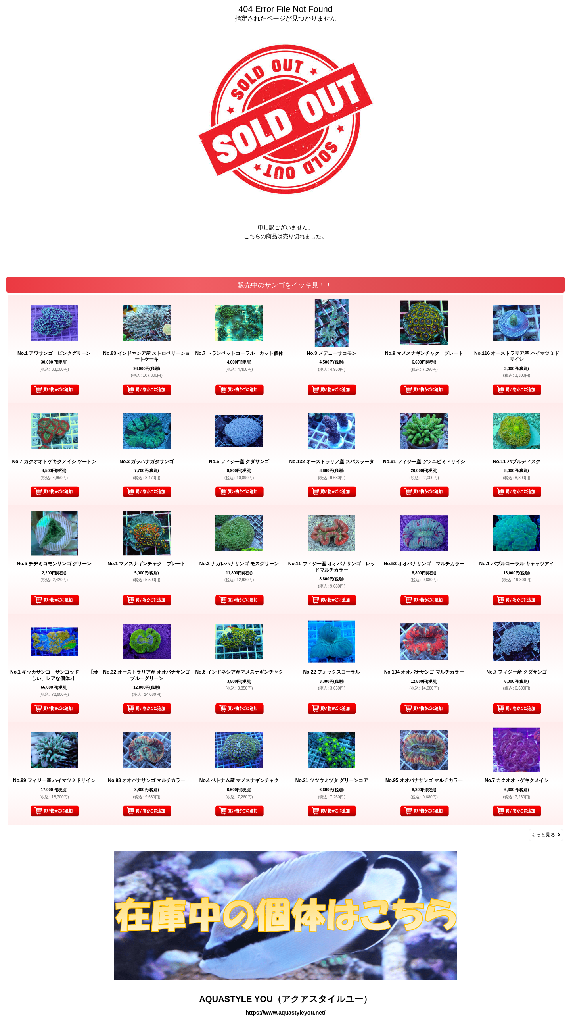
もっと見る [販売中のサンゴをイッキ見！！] (546, 835)
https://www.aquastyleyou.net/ (285, 1012)
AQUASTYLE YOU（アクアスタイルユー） (285, 999)
